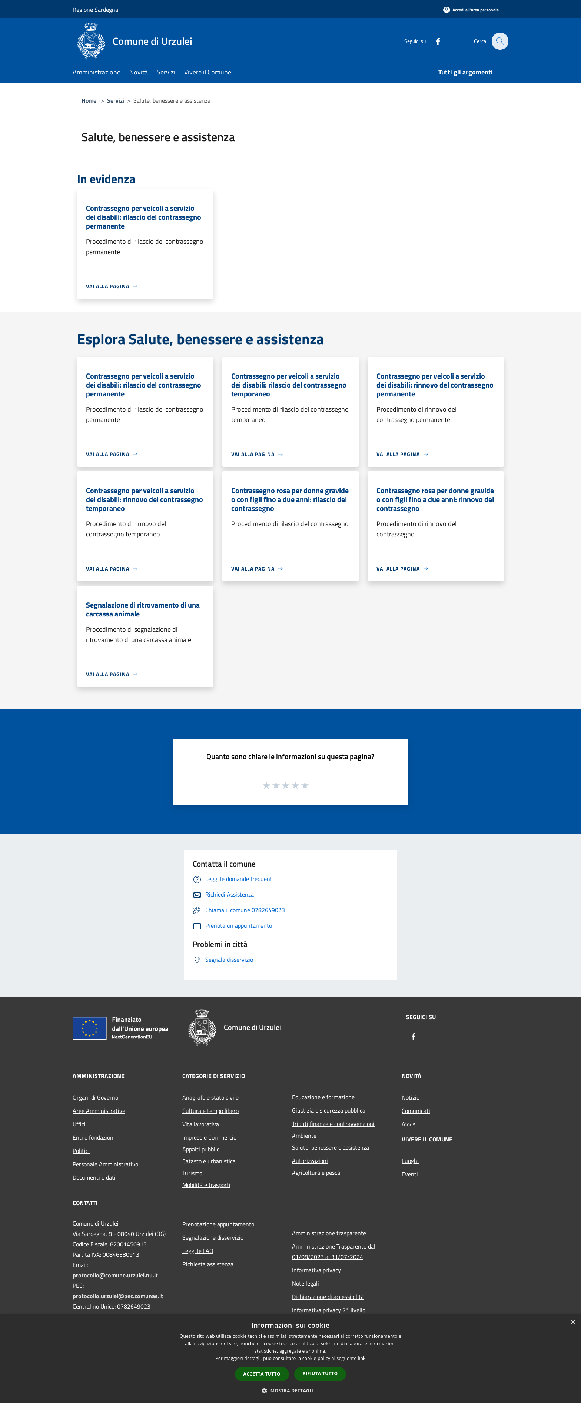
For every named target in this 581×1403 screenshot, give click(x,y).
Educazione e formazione (323, 1097)
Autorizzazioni (310, 1160)
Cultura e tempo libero (210, 1110)
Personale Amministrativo (105, 1164)
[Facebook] (433, 41)
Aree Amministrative (99, 1110)
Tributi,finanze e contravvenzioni (333, 1123)
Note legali (305, 1283)
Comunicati (416, 1110)
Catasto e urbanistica (209, 1161)
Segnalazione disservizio (212, 1237)
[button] (290, 1390)
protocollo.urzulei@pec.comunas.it (118, 1295)
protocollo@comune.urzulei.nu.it (115, 1275)
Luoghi (410, 1160)
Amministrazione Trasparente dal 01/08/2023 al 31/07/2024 (333, 1251)
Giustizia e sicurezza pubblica (328, 1110)
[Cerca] (499, 41)
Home (89, 100)
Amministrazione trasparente (329, 1233)
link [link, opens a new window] (362, 1358)
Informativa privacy (316, 1270)
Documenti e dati (94, 1177)
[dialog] (290, 1358)
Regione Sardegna (95, 9)
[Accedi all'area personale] (471, 10)
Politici (81, 1150)
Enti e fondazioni (94, 1137)
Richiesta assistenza (207, 1264)
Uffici (79, 1124)
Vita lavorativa (200, 1124)
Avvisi (409, 1124)
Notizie (410, 1097)
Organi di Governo (95, 1097)
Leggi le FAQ (197, 1250)
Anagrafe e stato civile (210, 1097)
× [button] (572, 1322)
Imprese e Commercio (209, 1137)
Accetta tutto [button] (261, 1374)
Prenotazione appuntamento (218, 1224)
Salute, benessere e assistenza (330, 1147)
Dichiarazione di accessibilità (328, 1296)
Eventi (410, 1174)
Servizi (115, 100)
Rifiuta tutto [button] (320, 1373)
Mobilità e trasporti (206, 1184)
